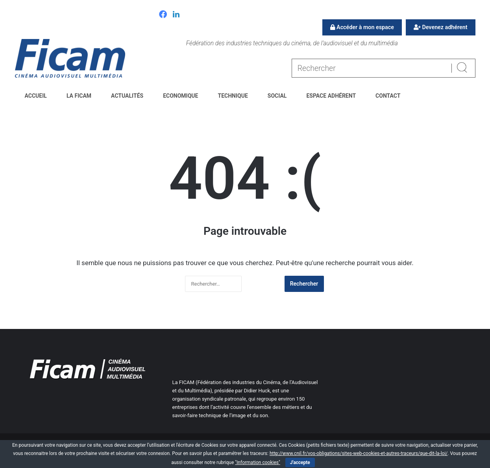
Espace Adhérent (331, 96)
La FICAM (79, 96)
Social (277, 96)
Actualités (127, 96)
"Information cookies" (257, 462)
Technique (233, 96)
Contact (387, 96)
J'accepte (300, 462)
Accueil (36, 96)
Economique (180, 96)
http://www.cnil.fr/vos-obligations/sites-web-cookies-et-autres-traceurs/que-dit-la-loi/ (358, 453)
